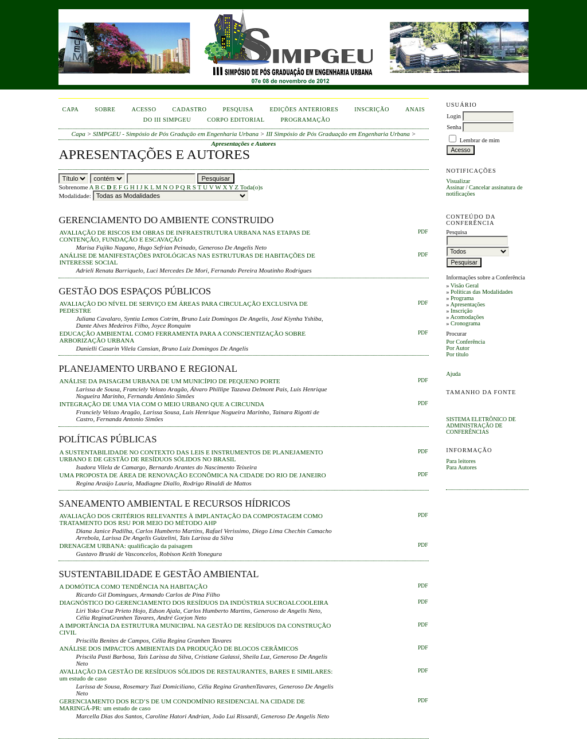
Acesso (143, 109)
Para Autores (461, 467)
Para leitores (461, 461)
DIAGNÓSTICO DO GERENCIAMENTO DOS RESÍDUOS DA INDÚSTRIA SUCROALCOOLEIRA (193, 602)
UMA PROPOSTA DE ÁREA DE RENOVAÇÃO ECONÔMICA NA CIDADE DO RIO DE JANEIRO (192, 475)
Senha (454, 127)
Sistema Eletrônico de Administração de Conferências (481, 425)
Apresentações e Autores (244, 143)
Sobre (105, 109)
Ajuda (453, 374)
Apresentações (467, 304)
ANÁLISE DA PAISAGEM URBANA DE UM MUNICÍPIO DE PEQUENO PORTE (169, 381)
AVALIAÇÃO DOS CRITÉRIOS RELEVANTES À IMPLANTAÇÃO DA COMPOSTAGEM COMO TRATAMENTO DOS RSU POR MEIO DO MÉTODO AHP (190, 519)
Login (454, 116)
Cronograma (465, 323)
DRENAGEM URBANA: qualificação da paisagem (125, 545)
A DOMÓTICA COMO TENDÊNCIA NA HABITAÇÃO (133, 586)
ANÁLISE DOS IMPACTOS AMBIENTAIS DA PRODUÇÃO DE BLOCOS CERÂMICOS (178, 648)
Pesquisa (238, 109)
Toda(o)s (251, 187)
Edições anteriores (303, 109)
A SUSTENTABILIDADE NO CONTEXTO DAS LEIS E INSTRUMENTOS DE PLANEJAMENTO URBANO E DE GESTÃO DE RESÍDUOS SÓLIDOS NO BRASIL (191, 455)
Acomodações (467, 317)
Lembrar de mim (480, 140)
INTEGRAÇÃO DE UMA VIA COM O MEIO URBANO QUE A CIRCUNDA (161, 403)
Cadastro (189, 109)
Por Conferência (465, 342)
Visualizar (458, 181)
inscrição (371, 109)
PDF (423, 232)
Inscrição (461, 311)
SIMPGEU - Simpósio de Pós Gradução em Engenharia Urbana (176, 133)
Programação (306, 119)
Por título (457, 354)
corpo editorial (235, 119)
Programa (462, 298)
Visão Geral (465, 285)
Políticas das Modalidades (482, 292)
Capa (70, 109)
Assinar (455, 187)
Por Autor (457, 348)
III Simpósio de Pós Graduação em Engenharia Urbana (338, 133)
